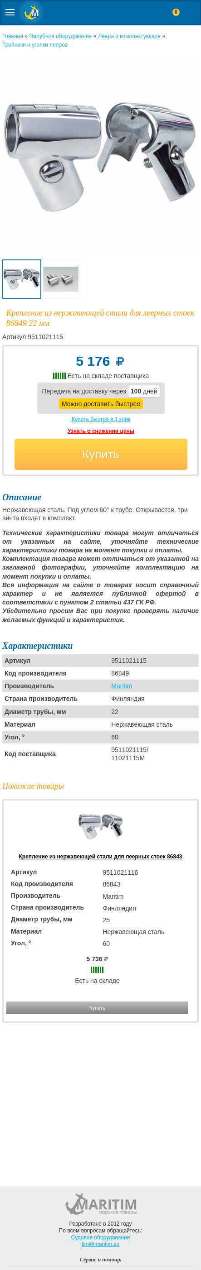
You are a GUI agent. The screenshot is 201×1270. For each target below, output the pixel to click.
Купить (100, 454)
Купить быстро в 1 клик (101, 419)
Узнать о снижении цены (101, 431)
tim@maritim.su (101, 1244)
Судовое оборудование (100, 1237)
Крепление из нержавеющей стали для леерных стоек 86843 (100, 856)
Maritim (121, 686)
